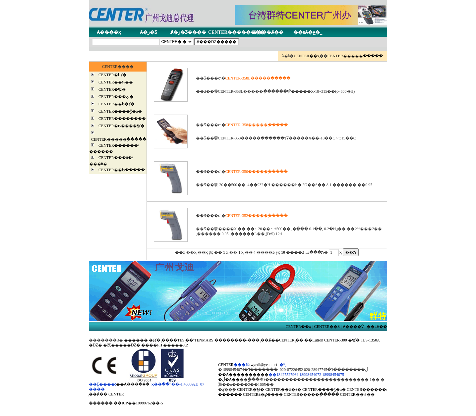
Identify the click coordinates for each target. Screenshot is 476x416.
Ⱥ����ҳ (109, 32)
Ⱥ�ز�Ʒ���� (188, 32)
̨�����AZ (175, 345)
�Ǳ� (95, 345)
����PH (151, 345)
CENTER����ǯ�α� (120, 111)
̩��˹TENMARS (199, 340)
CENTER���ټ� (116, 96)
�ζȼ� (154, 340)
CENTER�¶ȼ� (112, 89)
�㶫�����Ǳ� (121, 345)
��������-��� (237, 340)
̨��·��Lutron (309, 340)
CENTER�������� (236, 32)
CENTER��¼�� (115, 82)
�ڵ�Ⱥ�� (229, 379)
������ (136, 340)
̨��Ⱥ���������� (243, 374)
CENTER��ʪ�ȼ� (116, 104)
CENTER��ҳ (307, 56)
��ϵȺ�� (377, 326)
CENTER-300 (335, 340)
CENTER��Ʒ (327, 326)
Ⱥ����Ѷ (353, 326)
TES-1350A (370, 340)
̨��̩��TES (172, 340)
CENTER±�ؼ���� (263, 394)
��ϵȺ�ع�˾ (307, 32)
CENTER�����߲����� (355, 56)
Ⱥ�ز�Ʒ (148, 32)
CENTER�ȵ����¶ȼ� (121, 126)
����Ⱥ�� (268, 32)
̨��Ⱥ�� (98, 394)
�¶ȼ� (354, 340)
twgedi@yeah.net (263, 364)
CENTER (116, 394)
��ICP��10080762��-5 (138, 403)
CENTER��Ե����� (121, 170)
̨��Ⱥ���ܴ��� (132, 384)
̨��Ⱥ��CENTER (278, 340)
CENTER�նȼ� (112, 75)
